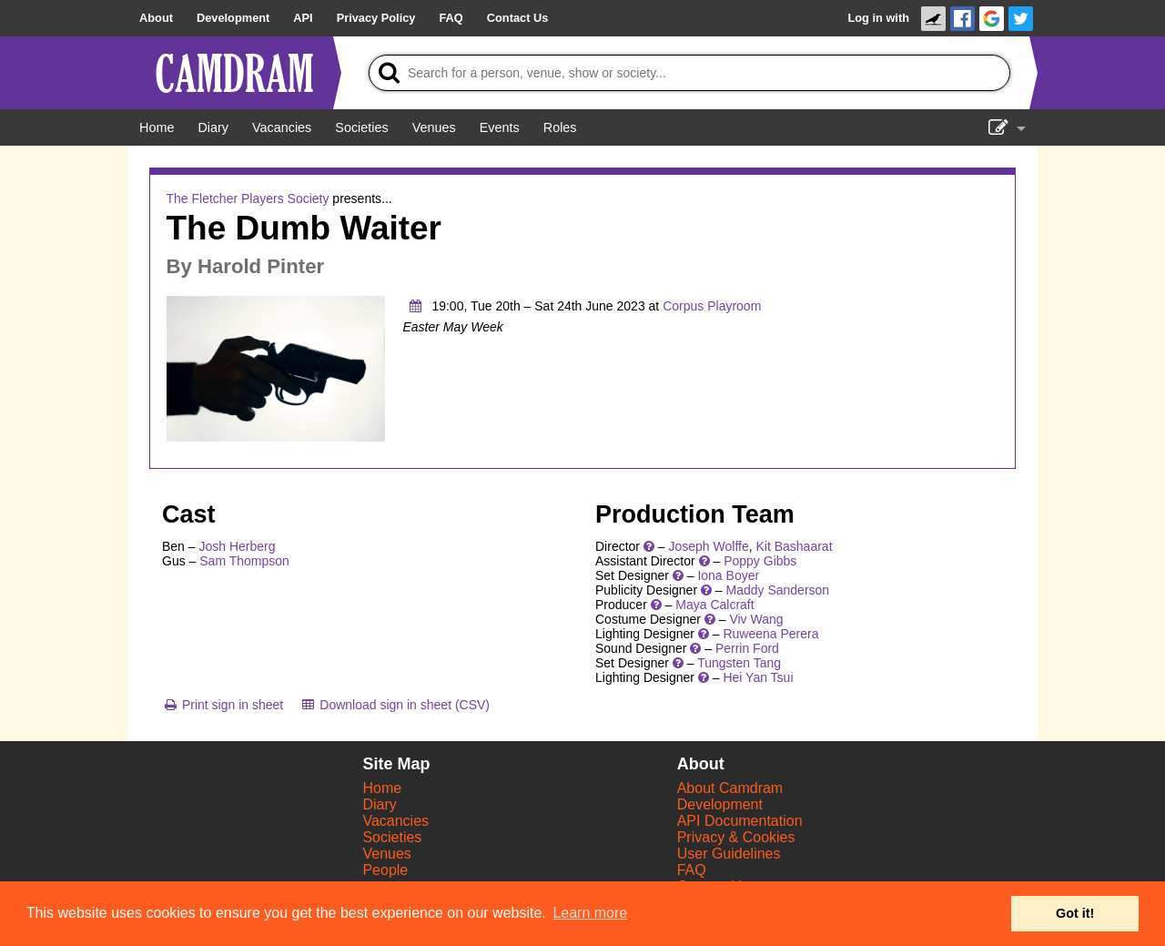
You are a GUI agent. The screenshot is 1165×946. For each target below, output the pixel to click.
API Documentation (740, 821)
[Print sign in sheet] (222, 704)
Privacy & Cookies (736, 837)
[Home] (156, 127)
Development (720, 804)
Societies (391, 837)
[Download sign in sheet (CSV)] (394, 704)
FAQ (691, 870)
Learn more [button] (589, 913)
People (385, 870)
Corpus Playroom (712, 306)
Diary (379, 804)
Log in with (878, 18)
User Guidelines (729, 853)
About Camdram (730, 788)
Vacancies (395, 821)
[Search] (689, 72)
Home (381, 788)
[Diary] (213, 127)
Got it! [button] (1075, 913)
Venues (386, 853)
